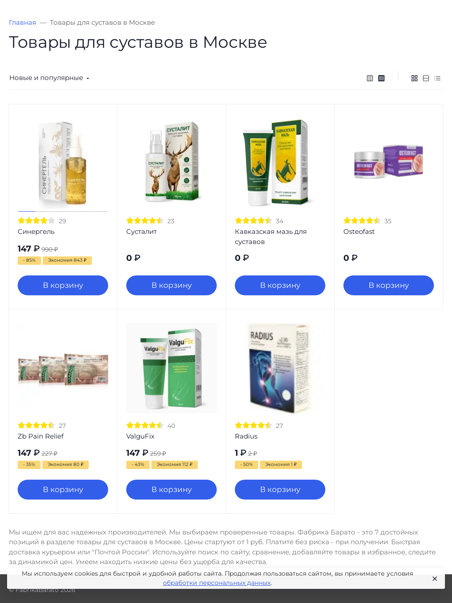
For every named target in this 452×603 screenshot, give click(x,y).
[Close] (434, 579)
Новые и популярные (46, 77)
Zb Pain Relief (41, 436)
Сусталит (141, 231)
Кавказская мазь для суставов (271, 236)
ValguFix (140, 436)
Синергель (36, 231)
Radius (246, 436)
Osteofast (359, 231)
